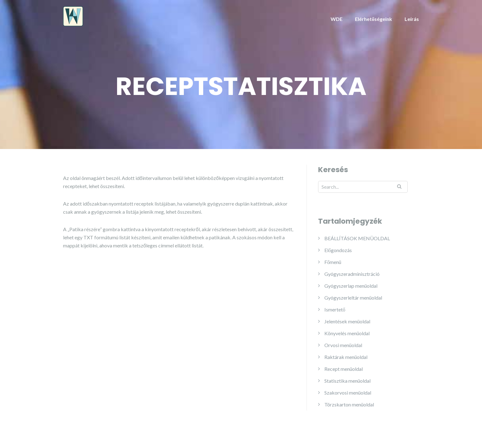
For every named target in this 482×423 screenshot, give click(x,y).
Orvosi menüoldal (343, 345)
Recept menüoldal (343, 369)
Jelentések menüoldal (347, 321)
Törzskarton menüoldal (349, 404)
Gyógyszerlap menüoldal (350, 286)
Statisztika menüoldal (347, 381)
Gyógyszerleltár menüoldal (353, 298)
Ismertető (334, 309)
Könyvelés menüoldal (347, 333)
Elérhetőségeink (373, 19)
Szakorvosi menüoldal (347, 393)
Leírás (412, 19)
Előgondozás (338, 250)
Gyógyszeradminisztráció (352, 274)
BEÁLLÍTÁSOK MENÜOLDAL (357, 238)
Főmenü (332, 262)
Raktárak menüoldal (345, 357)
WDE (336, 19)
